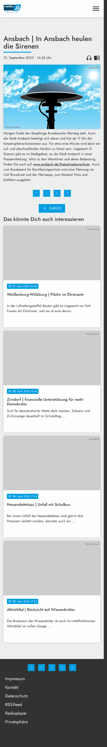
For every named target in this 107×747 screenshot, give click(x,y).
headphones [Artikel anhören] (89, 58)
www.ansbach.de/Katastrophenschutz (61, 164)
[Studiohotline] (62, 667)
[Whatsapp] (51, 667)
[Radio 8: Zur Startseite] (27, 8)
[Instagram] (41, 667)
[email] (72, 667)
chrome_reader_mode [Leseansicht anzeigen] (97, 58)
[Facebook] (31, 667)
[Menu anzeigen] (96, 8)
